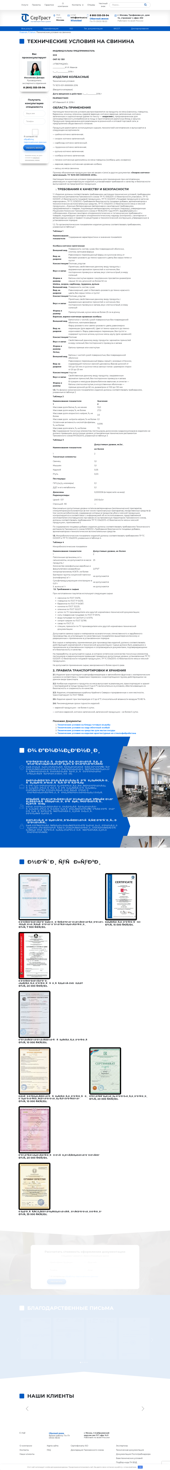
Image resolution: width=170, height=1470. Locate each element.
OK (140, 1467)
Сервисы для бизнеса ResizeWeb (115, 1462)
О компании (63, 4)
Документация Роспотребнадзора (133, 1443)
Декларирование (140, 28)
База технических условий (129, 1447)
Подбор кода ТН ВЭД (126, 1451)
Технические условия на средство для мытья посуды (86, 730)
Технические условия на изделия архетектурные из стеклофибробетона (96, 733)
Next (143, 1397)
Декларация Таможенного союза (87, 1439)
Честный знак (103, 4)
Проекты (36, 5)
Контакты (76, 5)
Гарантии (49, 5)
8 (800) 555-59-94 (34, 87)
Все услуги (26, 28)
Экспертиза (122, 1435)
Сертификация (50, 28)
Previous (27, 1397)
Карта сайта (52, 1435)
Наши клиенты (27, 1443)
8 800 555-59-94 (99, 15)
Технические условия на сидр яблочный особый (83, 728)
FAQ (49, 1439)
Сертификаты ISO (79, 1435)
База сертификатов (125, 1455)
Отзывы (91, 5)
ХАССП (117, 28)
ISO (71, 28)
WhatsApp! (76, 20)
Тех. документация (93, 28)
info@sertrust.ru (77, 18)
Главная (23, 32)
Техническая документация (130, 1439)
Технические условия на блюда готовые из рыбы (83, 725)
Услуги (24, 5)
